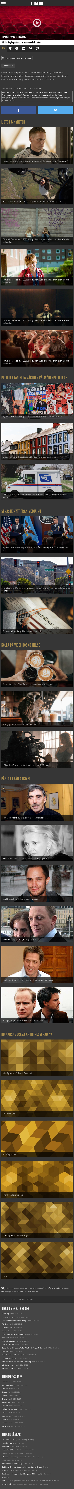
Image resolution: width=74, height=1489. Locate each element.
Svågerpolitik (6, 1484)
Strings (4, 1392)
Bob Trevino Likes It (8, 1317)
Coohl (4, 1460)
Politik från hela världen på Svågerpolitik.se (34, 377)
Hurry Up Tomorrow (9, 1358)
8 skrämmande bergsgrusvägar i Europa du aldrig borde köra (22, 1474)
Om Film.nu (6, 1440)
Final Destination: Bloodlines (12, 1355)
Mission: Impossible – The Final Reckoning (16, 1362)
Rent (3, 1389)
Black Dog (5, 1314)
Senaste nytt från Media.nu (21, 511)
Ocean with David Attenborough (13, 1334)
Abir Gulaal (5, 1338)
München (5, 1423)
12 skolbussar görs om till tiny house (14, 1464)
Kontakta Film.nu (8, 1443)
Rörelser (5, 1324)
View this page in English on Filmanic (17, 58)
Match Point (6, 1426)
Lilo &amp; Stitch (8, 1365)
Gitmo (4, 1419)
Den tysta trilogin (8, 1345)
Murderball (6, 1402)
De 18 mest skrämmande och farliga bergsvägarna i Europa (22, 1467)
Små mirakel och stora (9, 1409)
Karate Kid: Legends (9, 1368)
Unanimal (5, 1327)
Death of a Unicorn (8, 1341)
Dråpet (4, 1399)
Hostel (4, 1382)
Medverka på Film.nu (9, 1450)
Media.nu (5, 1481)
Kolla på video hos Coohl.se (20, 645)
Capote (4, 1396)
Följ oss (4, 1453)
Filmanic (5, 1457)
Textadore (5, 1477)
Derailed (5, 1406)
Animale (5, 1351)
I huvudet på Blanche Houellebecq (14, 1321)
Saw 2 (4, 1413)
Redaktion (5, 1446)
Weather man (6, 1416)
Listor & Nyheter (13, 122)
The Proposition (7, 1385)
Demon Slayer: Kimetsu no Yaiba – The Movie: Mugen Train (22, 1348)
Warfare (4, 1331)
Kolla (4, 1470)
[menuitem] (4, 1299)
